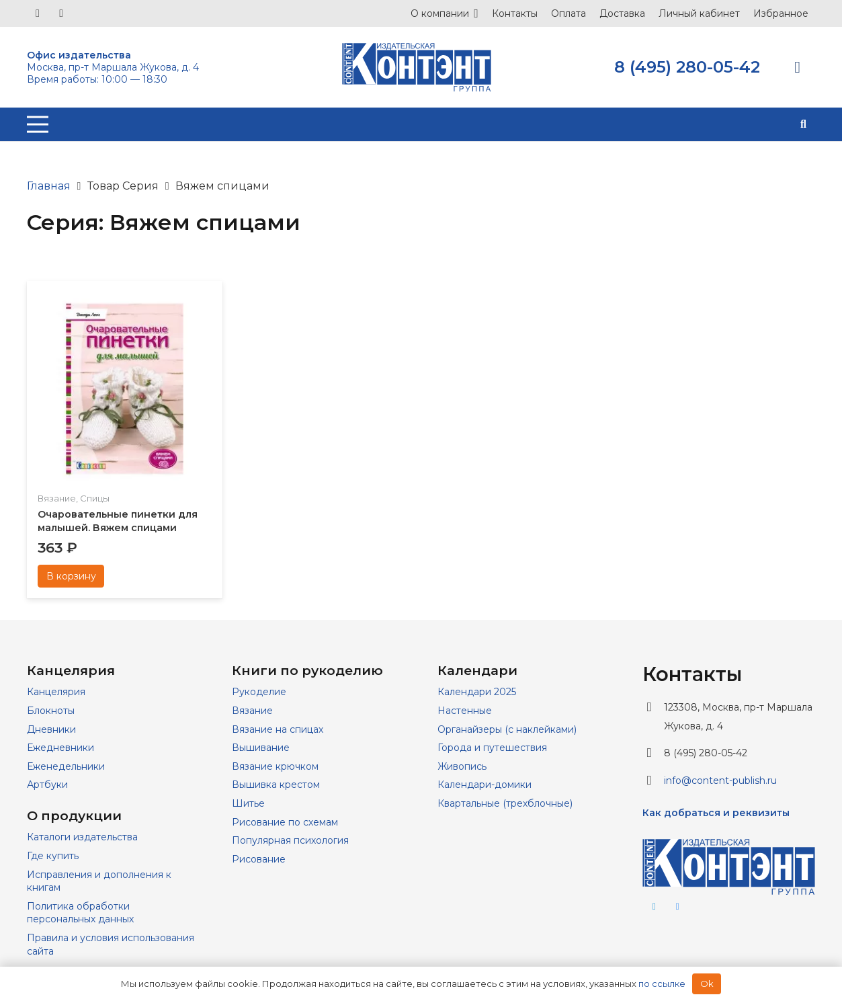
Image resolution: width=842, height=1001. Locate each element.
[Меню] (37, 124)
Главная (49, 185)
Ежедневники (60, 748)
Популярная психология (290, 840)
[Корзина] (797, 67)
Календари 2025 (476, 692)
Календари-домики (484, 784)
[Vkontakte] (37, 13)
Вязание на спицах (277, 729)
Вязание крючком (275, 766)
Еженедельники (66, 766)
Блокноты (51, 711)
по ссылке (661, 983)
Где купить (53, 856)
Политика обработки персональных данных (80, 913)
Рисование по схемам (285, 822)
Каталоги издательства (82, 837)
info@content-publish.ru (720, 780)
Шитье (248, 803)
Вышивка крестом (276, 784)
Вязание (57, 498)
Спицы (95, 498)
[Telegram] (61, 13)
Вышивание (261, 748)
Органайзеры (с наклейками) (507, 729)
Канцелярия (56, 692)
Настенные (464, 711)
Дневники (51, 729)
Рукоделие (259, 692)
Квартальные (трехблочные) (505, 803)
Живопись (462, 766)
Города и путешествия (492, 748)
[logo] (417, 67)
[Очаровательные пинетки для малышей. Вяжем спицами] (124, 300)
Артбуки (47, 784)
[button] (803, 124)
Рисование (259, 859)
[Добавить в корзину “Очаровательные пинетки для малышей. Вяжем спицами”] (71, 576)
